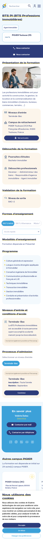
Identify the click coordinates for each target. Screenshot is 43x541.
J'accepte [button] (21, 525)
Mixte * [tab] (37, 223)
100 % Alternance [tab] (23, 223)
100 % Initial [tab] (8, 223)
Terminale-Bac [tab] (11, 363)
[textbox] (21, 232)
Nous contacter (21, 54)
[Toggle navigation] (39, 6)
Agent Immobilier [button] (10, 27)
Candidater (22, 393)
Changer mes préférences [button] (21, 536)
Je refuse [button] (21, 530)
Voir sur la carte (21, 138)
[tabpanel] (21, 367)
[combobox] (21, 232)
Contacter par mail (21, 425)
